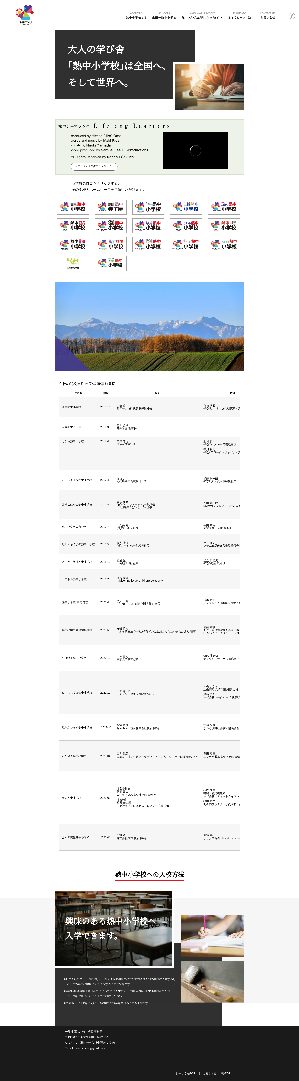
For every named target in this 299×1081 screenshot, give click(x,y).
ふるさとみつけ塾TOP (217, 1073)
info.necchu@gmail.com (90, 1048)
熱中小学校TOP (185, 1073)
